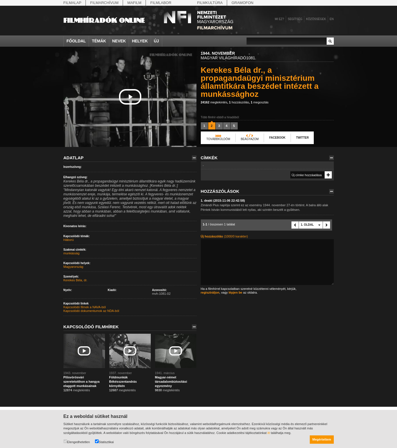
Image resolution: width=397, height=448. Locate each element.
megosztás (259, 102)
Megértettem (321, 439)
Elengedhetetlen (76, 441)
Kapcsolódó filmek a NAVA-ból (84, 307)
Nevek (119, 41)
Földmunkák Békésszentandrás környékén (123, 382)
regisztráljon (210, 292)
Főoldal (76, 41)
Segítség (295, 19)
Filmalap (72, 3)
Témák (99, 41)
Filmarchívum (104, 3)
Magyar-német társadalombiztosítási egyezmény (171, 382)
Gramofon (242, 3)
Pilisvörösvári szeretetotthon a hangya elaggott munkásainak (81, 382)
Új (156, 41)
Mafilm (134, 3)
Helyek (140, 41)
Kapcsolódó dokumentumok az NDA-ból (91, 311)
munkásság (71, 253)
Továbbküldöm (218, 139)
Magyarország (73, 266)
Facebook (277, 137)
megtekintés (214, 102)
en (332, 19)
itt (268, 433)
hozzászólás (239, 102)
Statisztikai (104, 441)
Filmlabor (160, 3)
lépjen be (235, 292)
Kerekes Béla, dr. (75, 280)
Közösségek (316, 19)
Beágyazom (250, 139)
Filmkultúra (210, 3)
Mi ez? (279, 19)
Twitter (302, 137)
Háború (68, 239)
